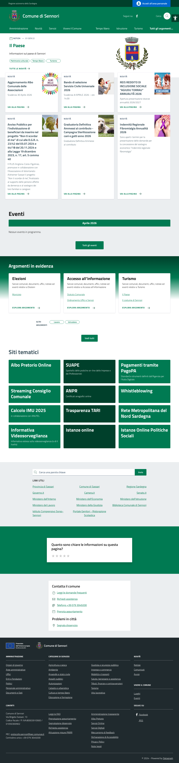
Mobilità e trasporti (100, 674)
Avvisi (137, 674)
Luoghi (137, 693)
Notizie (137, 665)
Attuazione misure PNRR (60, 732)
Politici (9, 683)
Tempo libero (103, 28)
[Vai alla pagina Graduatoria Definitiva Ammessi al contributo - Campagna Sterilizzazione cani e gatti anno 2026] (74, 193)
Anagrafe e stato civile (59, 674)
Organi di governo (14, 665)
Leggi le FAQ (55, 714)
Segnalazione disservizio (60, 723)
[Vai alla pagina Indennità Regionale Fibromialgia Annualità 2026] (130, 193)
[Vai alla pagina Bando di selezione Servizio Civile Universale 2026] (74, 106)
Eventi (137, 698)
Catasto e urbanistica (59, 688)
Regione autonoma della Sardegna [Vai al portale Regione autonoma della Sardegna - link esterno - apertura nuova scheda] (23, 3)
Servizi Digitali (97, 728)
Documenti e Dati (14, 692)
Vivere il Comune (72, 28)
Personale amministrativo (18, 688)
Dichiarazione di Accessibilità (104, 737)
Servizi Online (97, 723)
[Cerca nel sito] (167, 16)
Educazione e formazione (60, 697)
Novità (38, 28)
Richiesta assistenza (58, 728)
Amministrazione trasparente (105, 714)
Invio (140, 472)
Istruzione (121, 28)
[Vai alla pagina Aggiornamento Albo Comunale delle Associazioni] (17, 106)
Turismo (138, 28)
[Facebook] (136, 16)
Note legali (96, 746)
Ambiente (53, 669)
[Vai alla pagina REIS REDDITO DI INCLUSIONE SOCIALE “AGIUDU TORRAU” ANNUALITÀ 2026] (130, 106)
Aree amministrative (15, 669)
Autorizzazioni (55, 683)
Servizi (52, 28)
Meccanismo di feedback (103, 732)
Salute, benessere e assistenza (106, 679)
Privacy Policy (97, 741)
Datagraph (168, 758)
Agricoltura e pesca (58, 665)
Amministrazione (18, 28)
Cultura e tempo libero (59, 692)
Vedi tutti (89, 338)
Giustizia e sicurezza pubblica (104, 665)
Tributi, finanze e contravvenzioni (107, 683)
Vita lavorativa (98, 692)
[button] (175, 18)
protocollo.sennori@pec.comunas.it (27, 734)
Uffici (8, 674)
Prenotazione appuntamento (62, 718)
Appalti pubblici (56, 679)
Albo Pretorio (97, 718)
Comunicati (139, 669)
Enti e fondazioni (14, 679)
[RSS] (141, 16)
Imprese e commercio (101, 669)
